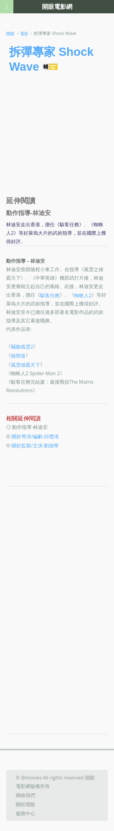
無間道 (18, 355)
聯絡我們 (25, 795)
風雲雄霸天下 (25, 365)
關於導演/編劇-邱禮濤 (35, 436)
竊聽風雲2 (22, 346)
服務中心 (25, 813)
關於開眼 (25, 804)
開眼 (10, 33)
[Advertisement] (57, 136)
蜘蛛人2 (83, 295)
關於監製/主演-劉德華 (35, 445)
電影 (24, 33)
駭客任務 (50, 295)
